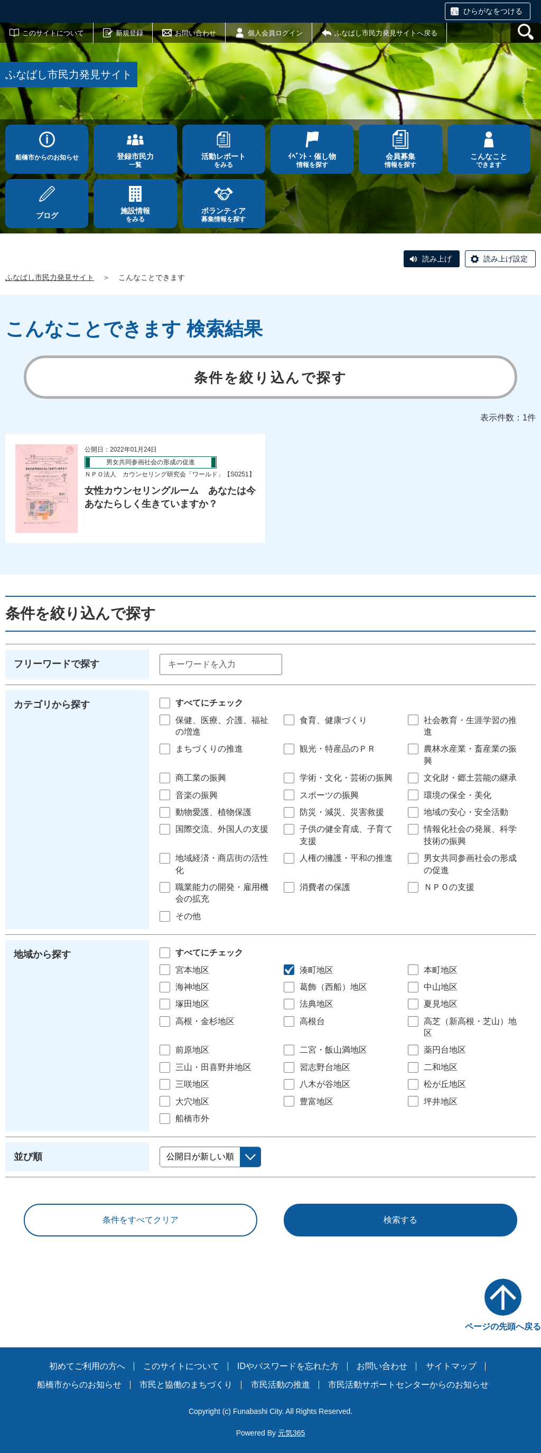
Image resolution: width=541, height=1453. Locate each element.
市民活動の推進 (280, 1384)
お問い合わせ (195, 33)
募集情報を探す (224, 215)
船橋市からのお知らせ (47, 157)
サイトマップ (451, 1366)
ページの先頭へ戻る (503, 1326)
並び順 (28, 1156)
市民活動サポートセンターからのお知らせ (408, 1384)
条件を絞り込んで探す (271, 378)
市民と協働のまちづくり (185, 1384)
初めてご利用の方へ (87, 1366)
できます (489, 160)
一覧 (135, 160)
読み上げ (437, 259)
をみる (224, 160)
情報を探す (312, 160)
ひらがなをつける (493, 11)
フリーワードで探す (56, 664)
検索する (400, 1219)
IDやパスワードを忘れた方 (288, 1366)
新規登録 (129, 33)
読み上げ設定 (505, 259)
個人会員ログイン (275, 33)
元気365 (291, 1433)
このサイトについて (53, 33)
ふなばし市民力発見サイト (49, 277)
